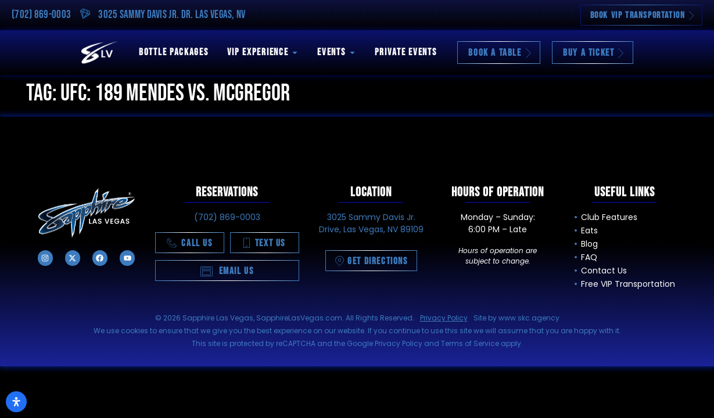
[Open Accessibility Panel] (16, 401)
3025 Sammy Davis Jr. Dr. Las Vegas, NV (171, 14)
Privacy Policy (444, 318)
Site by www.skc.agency (516, 318)
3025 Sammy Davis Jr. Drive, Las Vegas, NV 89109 (371, 223)
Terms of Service (470, 343)
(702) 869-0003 (41, 14)
